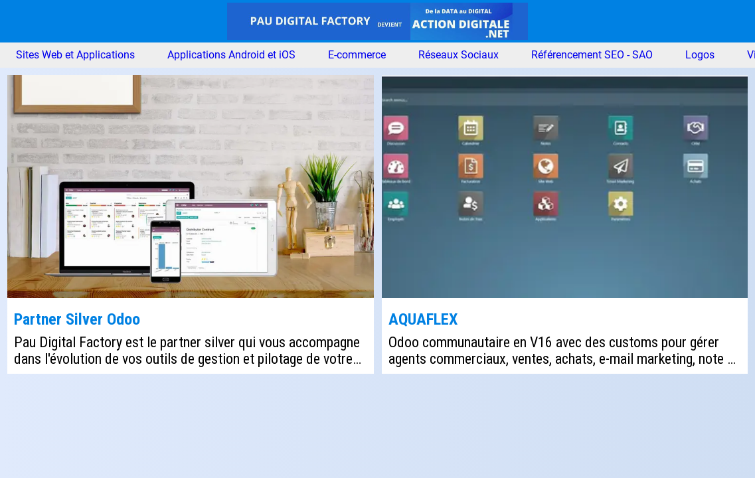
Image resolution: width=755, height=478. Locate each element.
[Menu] (21, 21)
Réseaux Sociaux (458, 55)
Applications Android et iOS (231, 55)
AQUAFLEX (423, 319)
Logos (699, 55)
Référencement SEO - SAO (592, 55)
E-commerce (357, 55)
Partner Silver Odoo (77, 319)
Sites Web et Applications (75, 55)
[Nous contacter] (734, 21)
